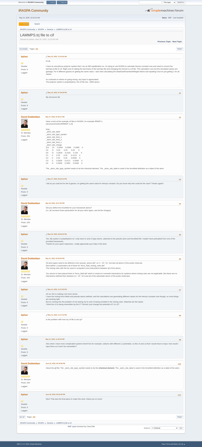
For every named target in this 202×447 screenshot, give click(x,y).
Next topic (177, 42)
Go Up (22, 417)
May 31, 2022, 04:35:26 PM (55, 258)
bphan (24, 56)
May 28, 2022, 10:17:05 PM (55, 203)
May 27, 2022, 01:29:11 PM (55, 117)
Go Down (23, 49)
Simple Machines (36, 444)
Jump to (147, 428)
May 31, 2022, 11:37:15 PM (57, 315)
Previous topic (164, 42)
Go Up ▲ (182, 444)
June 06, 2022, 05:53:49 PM (55, 394)
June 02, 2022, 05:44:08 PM (55, 363)
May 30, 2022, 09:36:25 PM (57, 234)
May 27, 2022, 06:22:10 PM (57, 179)
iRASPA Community (33, 10)
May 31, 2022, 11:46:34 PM (55, 339)
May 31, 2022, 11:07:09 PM (57, 289)
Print (179, 49)
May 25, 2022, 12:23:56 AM (57, 56)
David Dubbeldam (30, 117)
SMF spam (72, 426)
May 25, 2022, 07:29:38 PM (57, 92)
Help (163, 444)
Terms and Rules (172, 444)
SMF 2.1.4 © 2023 (23, 444)
